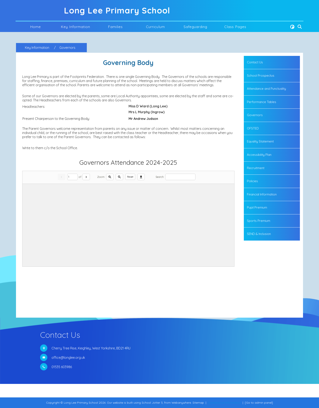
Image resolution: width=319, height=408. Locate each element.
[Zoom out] (119, 177)
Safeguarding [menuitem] (195, 27)
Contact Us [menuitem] (255, 62)
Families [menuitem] (115, 27)
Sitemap (198, 402)
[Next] (86, 177)
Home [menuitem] (35, 27)
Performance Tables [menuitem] (261, 102)
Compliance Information (224, 402)
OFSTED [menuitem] (253, 128)
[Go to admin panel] (259, 402)
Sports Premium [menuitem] (258, 221)
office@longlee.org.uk (68, 357)
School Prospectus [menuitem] (260, 75)
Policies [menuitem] (252, 181)
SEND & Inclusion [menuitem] (259, 234)
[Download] (141, 177)
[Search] (180, 177)
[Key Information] (37, 47)
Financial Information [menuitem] (262, 194)
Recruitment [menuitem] (255, 168)
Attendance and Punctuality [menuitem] (266, 89)
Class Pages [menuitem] (235, 27)
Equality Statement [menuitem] (260, 141)
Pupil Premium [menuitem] (257, 207)
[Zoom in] (110, 177)
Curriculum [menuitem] (155, 27)
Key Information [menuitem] (75, 27)
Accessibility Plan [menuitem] (259, 155)
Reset (130, 176)
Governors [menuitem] (255, 115)
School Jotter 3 (152, 402)
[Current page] (72, 177)
